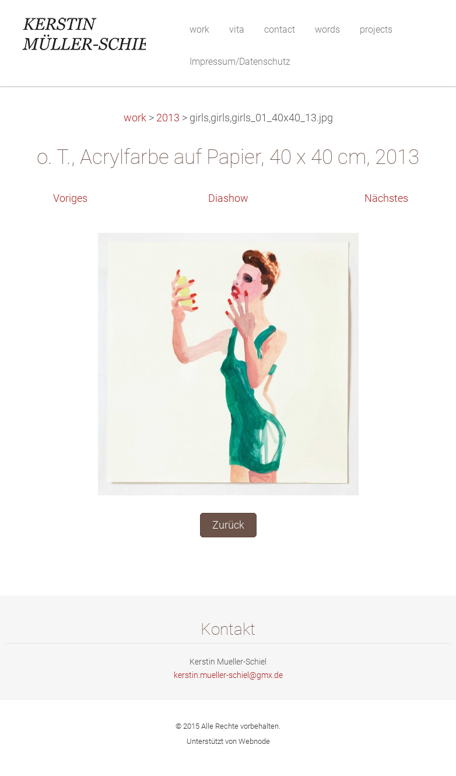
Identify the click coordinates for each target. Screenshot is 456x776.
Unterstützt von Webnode (228, 741)
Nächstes (386, 198)
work (135, 118)
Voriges (70, 198)
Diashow (228, 198)
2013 (168, 118)
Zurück (228, 525)
